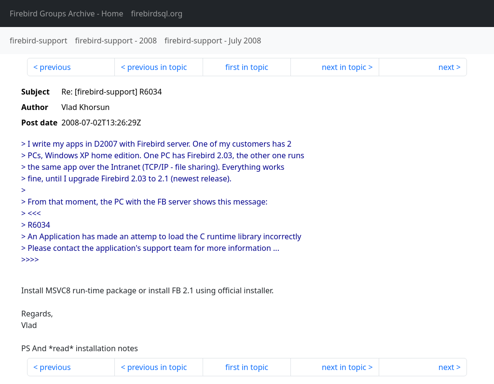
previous (55, 67)
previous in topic (157, 67)
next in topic (344, 67)
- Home (67, 13)
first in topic (246, 67)
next (446, 67)
